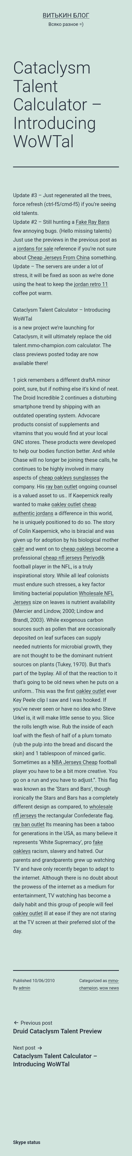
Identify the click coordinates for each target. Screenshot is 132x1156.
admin (24, 988)
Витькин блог (66, 15)
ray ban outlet (61, 486)
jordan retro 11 (91, 284)
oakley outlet (66, 504)
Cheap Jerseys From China (59, 257)
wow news (109, 988)
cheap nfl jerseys (62, 558)
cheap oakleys (77, 549)
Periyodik (94, 558)
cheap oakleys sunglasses (69, 478)
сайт (18, 549)
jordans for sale (35, 249)
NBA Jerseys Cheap (74, 762)
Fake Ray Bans (93, 222)
